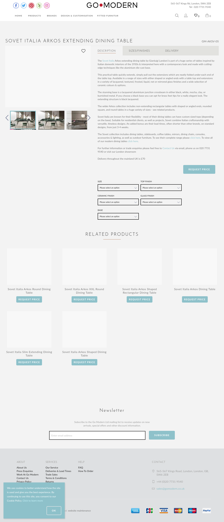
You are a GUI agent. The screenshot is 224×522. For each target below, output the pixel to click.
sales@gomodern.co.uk (170, 488)
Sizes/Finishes (139, 51)
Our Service (52, 467)
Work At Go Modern (27, 474)
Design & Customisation (77, 15)
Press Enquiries (25, 471)
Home (18, 15)
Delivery (172, 51)
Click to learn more (33, 500)
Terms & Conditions (56, 478)
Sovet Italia (108, 60)
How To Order (85, 471)
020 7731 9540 (202, 6)
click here (195, 137)
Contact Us (168, 148)
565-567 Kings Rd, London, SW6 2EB (191, 3)
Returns (50, 481)
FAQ (80, 467)
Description (106, 51)
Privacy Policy (24, 481)
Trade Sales (52, 474)
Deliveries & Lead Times (58, 471)
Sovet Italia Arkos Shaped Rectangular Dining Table (139, 290)
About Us (22, 467)
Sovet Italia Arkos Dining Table (194, 289)
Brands (52, 15)
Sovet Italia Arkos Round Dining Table (29, 290)
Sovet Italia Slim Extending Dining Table (29, 353)
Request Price (199, 169)
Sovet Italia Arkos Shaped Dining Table (84, 353)
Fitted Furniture (108, 15)
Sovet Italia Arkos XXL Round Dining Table (84, 290)
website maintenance (79, 510)
